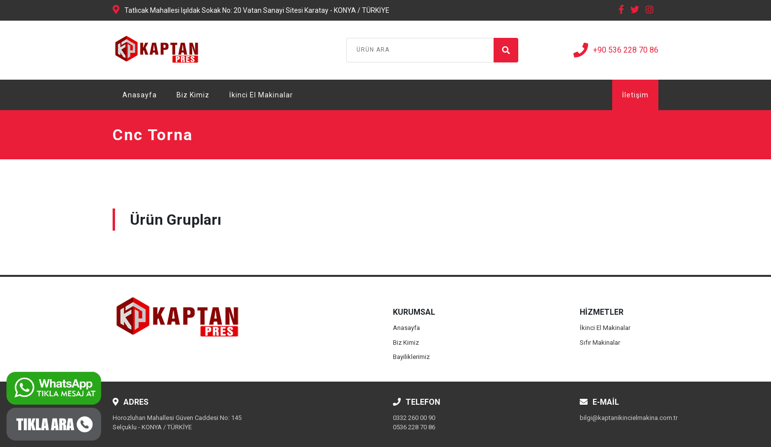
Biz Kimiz (193, 95)
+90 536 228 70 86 (615, 50)
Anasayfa (139, 95)
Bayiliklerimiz (411, 356)
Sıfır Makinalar (600, 342)
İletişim (635, 95)
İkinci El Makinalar (261, 95)
